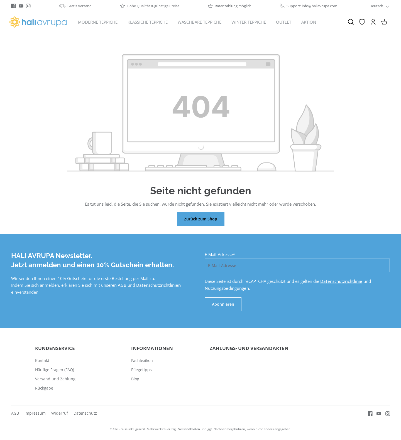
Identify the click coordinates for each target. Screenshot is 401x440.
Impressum (35, 413)
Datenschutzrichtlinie (341, 281)
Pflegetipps (141, 369)
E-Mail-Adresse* (220, 254)
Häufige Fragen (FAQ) (54, 369)
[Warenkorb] (384, 22)
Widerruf (59, 413)
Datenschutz (85, 413)
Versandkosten (189, 429)
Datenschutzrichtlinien (158, 285)
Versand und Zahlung (55, 378)
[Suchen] (350, 22)
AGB (122, 285)
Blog (135, 378)
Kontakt (42, 360)
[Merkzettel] (362, 22)
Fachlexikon (142, 360)
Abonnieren (223, 304)
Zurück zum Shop (200, 219)
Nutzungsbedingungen (227, 288)
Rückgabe (44, 388)
